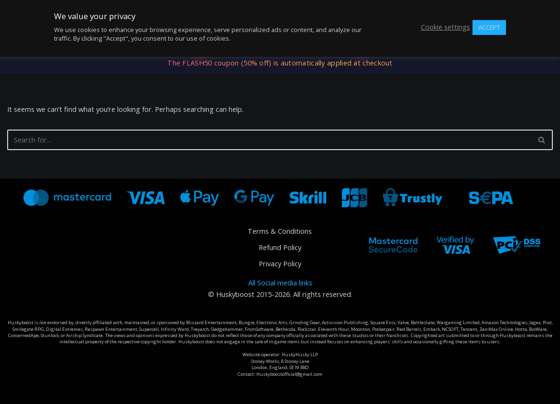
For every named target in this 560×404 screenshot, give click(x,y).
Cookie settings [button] (445, 27)
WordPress (89, 392)
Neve (15, 392)
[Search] (269, 140)
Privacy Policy (280, 263)
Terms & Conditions (280, 231)
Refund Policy (280, 247)
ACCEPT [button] (489, 27)
